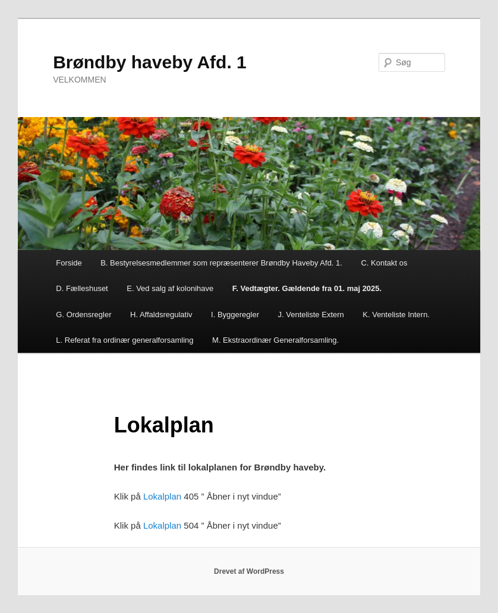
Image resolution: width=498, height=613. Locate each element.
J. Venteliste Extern (311, 314)
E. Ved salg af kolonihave (170, 288)
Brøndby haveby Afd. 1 (150, 62)
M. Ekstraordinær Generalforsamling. (275, 340)
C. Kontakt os (384, 262)
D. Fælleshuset (82, 288)
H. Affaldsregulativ (161, 314)
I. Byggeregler (235, 314)
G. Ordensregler (83, 314)
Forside (68, 262)
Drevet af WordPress (249, 571)
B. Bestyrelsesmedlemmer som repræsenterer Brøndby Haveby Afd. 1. (221, 262)
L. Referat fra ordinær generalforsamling (124, 340)
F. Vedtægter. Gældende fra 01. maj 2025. (307, 288)
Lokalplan (162, 496)
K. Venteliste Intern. (396, 314)
